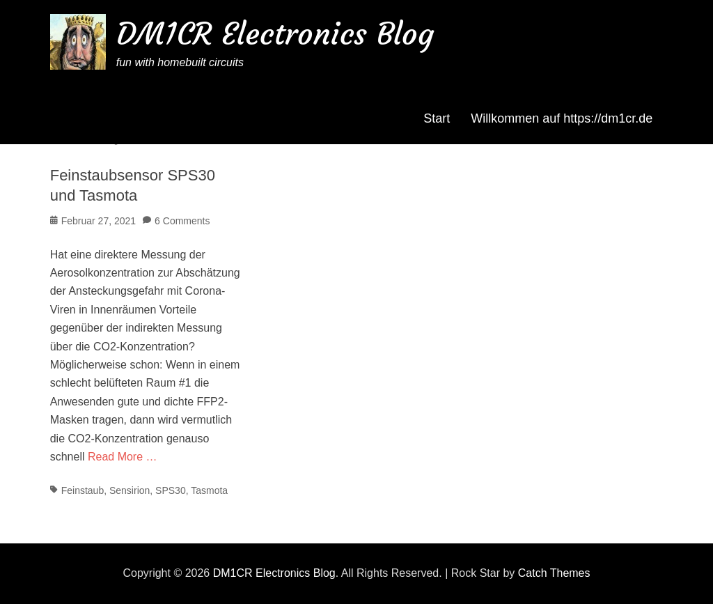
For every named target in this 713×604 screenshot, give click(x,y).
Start (436, 118)
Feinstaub (82, 490)
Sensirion (129, 490)
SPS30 (170, 490)
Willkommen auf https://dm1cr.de (561, 118)
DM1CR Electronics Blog (275, 34)
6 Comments (182, 220)
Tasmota (209, 490)
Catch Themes (554, 573)
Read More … (122, 457)
